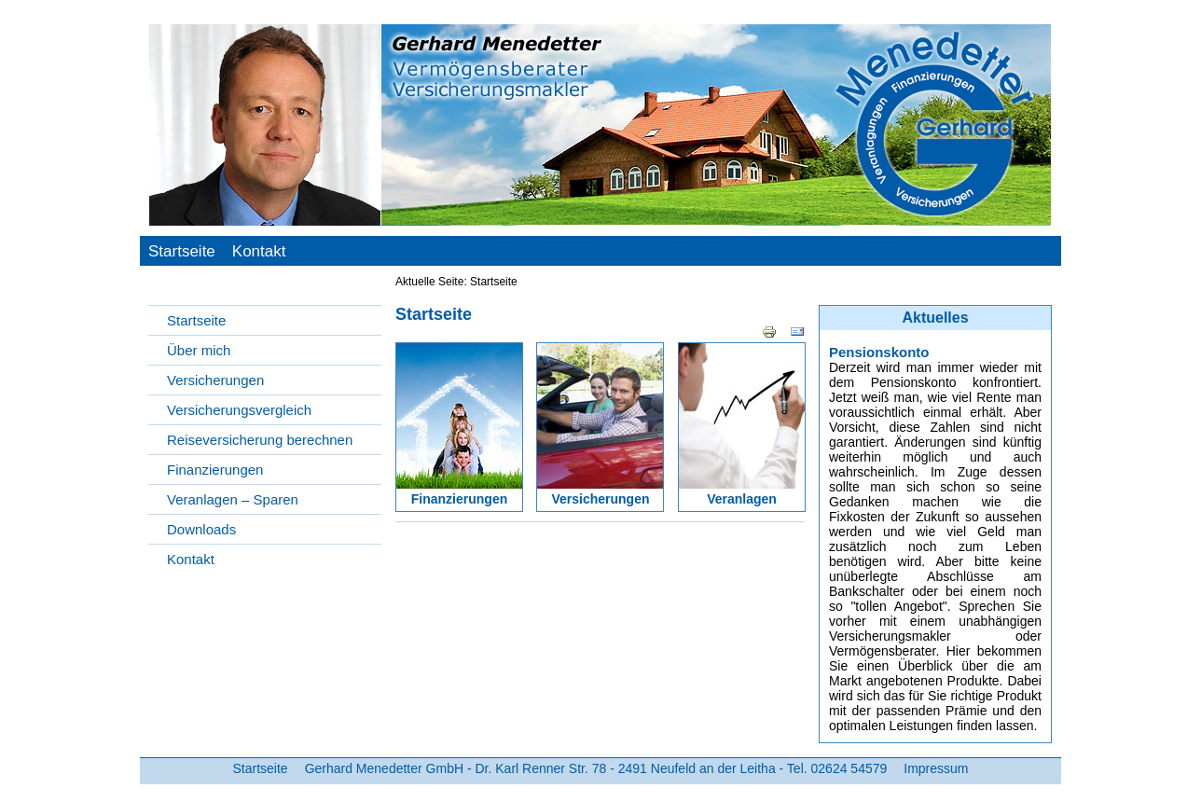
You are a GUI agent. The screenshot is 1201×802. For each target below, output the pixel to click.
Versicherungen (215, 380)
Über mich (198, 350)
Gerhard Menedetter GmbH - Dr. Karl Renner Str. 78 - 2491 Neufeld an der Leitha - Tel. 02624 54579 (596, 768)
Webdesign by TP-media (1007, 789)
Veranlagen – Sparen (232, 499)
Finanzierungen (215, 469)
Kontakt (259, 251)
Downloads (201, 529)
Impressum (936, 768)
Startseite (181, 251)
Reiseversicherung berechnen (259, 440)
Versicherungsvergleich (239, 410)
